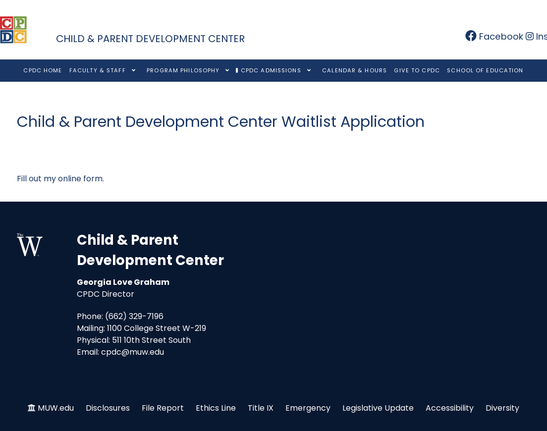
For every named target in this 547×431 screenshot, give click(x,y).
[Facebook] (495, 36)
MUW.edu (56, 408)
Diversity (502, 408)
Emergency (307, 408)
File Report (163, 408)
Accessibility (450, 408)
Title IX (261, 408)
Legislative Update (378, 408)
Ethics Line (216, 408)
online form (80, 178)
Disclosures (108, 408)
